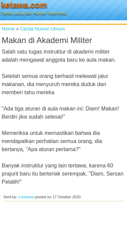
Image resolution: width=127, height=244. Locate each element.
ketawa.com (24, 4)
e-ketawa (26, 197)
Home (8, 29)
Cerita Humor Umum (42, 29)
